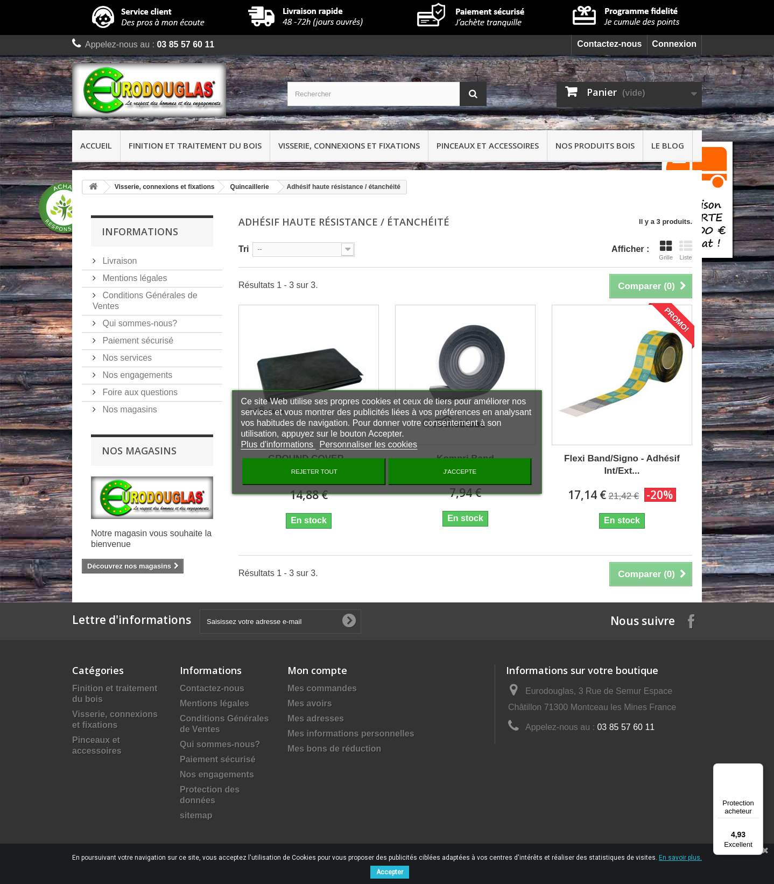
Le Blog (667, 145)
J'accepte (459, 471)
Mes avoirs (309, 703)
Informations (140, 231)
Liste (685, 250)
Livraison (118, 260)
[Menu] (756, 769)
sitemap (196, 815)
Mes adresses (315, 718)
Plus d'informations (278, 444)
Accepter (389, 872)
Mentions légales (133, 278)
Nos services (126, 357)
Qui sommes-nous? (138, 323)
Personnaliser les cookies (368, 444)
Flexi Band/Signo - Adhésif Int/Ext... (622, 464)
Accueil (96, 145)
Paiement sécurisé (136, 340)
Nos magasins (128, 409)
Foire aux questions (139, 392)
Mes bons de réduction (334, 748)
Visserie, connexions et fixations (349, 145)
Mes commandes (322, 688)
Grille (666, 250)
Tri (243, 249)
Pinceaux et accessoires (488, 145)
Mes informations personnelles (350, 733)
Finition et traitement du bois (195, 145)
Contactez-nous (609, 43)
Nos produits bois (595, 145)
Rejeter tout (314, 471)
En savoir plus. (680, 857)
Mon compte (317, 670)
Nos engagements (136, 375)
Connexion (674, 43)
